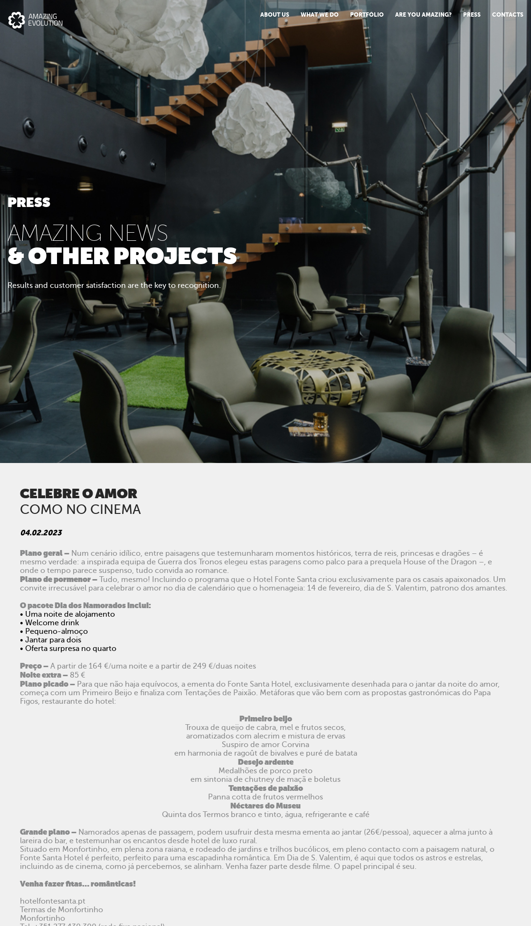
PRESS (472, 14)
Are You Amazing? (423, 14)
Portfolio (367, 14)
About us (274, 14)
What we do (320, 14)
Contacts (507, 14)
